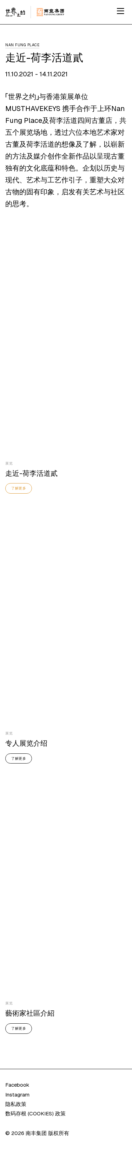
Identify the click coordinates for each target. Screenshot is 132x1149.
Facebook (17, 1085)
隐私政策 (15, 1104)
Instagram (17, 1095)
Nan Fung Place (22, 45)
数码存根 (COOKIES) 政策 (35, 1113)
